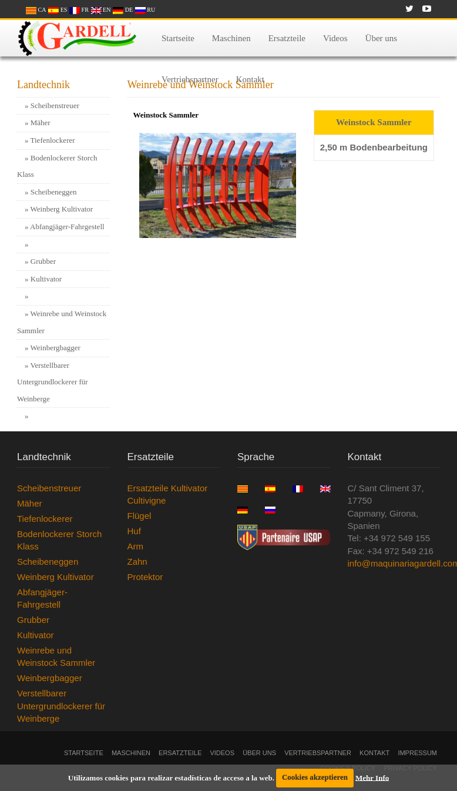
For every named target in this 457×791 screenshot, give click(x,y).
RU (145, 9)
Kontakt (250, 81)
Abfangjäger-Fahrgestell (67, 226)
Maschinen (231, 40)
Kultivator (46, 278)
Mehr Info (372, 777)
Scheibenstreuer (55, 105)
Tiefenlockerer (53, 140)
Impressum (417, 752)
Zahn (137, 562)
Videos (335, 40)
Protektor (145, 577)
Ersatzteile (286, 40)
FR (79, 9)
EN (101, 9)
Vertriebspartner (190, 81)
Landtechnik (43, 85)
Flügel (139, 516)
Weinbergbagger (55, 347)
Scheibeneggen (54, 191)
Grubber (43, 261)
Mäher (41, 122)
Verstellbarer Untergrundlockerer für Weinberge (52, 382)
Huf (134, 531)
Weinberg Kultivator (62, 209)
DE (123, 9)
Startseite (178, 40)
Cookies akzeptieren (315, 777)
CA (36, 9)
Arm (135, 546)
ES (57, 9)
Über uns (381, 40)
